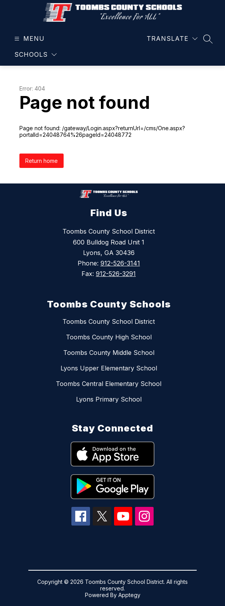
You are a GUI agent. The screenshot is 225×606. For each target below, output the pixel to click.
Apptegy (129, 595)
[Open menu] (28, 39)
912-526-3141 (120, 263)
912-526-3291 (116, 274)
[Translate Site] (172, 39)
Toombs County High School (109, 337)
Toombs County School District (108, 321)
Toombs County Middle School (108, 352)
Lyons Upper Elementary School (109, 368)
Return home (41, 160)
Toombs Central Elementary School (108, 384)
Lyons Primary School (109, 399)
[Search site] (208, 39)
